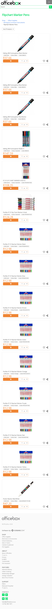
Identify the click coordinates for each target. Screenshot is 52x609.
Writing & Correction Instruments (14, 22)
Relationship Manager (8, 573)
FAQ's (4, 584)
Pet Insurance (6, 563)
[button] (49, 2)
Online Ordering (6, 571)
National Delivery (7, 569)
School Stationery (7, 541)
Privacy (4, 557)
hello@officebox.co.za (9, 602)
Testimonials (5, 561)
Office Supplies (12, 20)
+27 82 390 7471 (7, 604)
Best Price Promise (7, 577)
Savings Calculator (7, 575)
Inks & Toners (6, 543)
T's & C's (4, 555)
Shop (3, 20)
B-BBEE (4, 559)
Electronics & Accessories (9, 539)
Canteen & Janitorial (7, 545)
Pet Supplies (5, 547)
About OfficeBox (7, 553)
